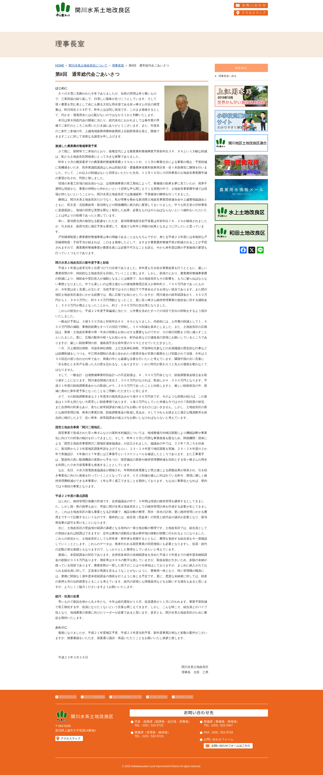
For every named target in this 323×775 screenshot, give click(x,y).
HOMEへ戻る (182, 697)
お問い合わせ (157, 697)
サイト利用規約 (94, 697)
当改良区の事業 (143, 25)
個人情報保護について (126, 697)
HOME (61, 25)
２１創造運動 (171, 25)
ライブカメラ (254, 25)
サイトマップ (68, 697)
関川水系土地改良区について (85, 25)
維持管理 (116, 25)
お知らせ (226, 25)
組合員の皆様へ (199, 25)
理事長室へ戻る (227, 76)
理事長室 (118, 65)
